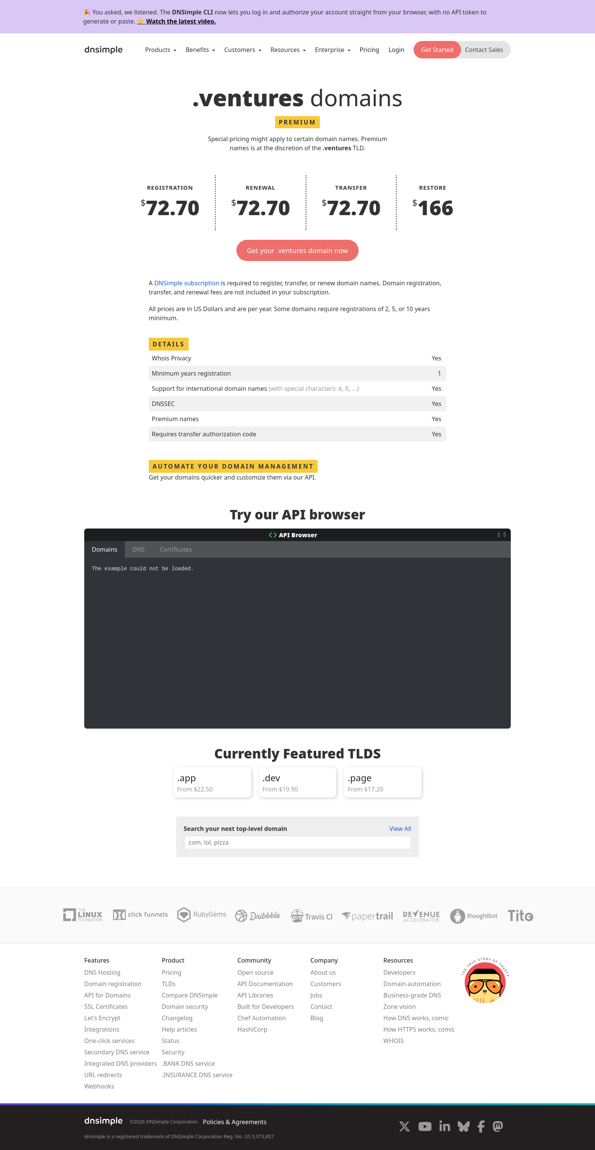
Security (173, 1052)
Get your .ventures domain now (297, 250)
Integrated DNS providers (120, 1063)
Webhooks (99, 1086)
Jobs (316, 995)
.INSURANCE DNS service (197, 1075)
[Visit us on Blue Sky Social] (464, 1127)
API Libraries (255, 995)
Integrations (101, 1029)
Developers (399, 972)
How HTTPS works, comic (419, 1029)
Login (397, 50)
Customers (325, 984)
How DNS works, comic (416, 1018)
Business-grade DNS (412, 995)
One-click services (109, 1041)
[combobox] (297, 842)
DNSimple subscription (186, 283)
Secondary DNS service (117, 1052)
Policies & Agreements (234, 1122)
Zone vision (399, 1006)
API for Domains (107, 995)
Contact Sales (484, 50)
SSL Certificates (106, 1006)
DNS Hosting (102, 972)
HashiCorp (252, 1029)
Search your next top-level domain (235, 828)
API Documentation (265, 984)
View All (400, 828)
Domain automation (412, 984)
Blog (316, 1018)
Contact (321, 1006)
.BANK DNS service (188, 1063)
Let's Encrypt (102, 1018)
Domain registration (113, 984)
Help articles (179, 1029)
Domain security (185, 1006)
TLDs (169, 984)
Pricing (369, 50)
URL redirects (103, 1075)
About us (323, 972)
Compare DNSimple (190, 995)
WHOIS (393, 1041)
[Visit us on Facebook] (481, 1127)
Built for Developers (265, 1006)
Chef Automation (261, 1018)
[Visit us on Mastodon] (498, 1127)
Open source (255, 972)
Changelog (177, 1018)
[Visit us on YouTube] (425, 1127)
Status (170, 1041)
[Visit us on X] (404, 1127)
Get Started (437, 50)
